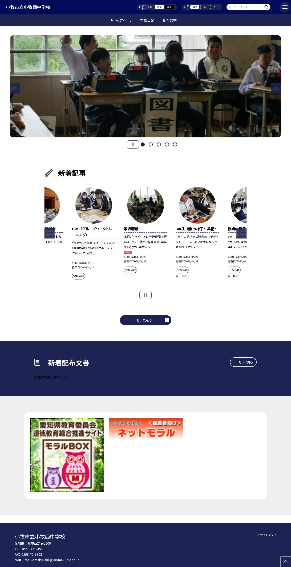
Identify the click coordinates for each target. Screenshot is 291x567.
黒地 (169, 7)
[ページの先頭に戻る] (286, 562)
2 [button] (151, 144)
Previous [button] (15, 88)
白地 (159, 7)
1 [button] (143, 144)
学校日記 (147, 20)
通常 (149, 7)
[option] (145, 86)
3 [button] (159, 144)
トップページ (123, 20)
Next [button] (276, 88)
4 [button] (167, 144)
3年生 (184, 276)
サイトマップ (268, 534)
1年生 (236, 276)
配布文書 (170, 20)
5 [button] (175, 144)
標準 (195, 7)
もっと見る (144, 319)
